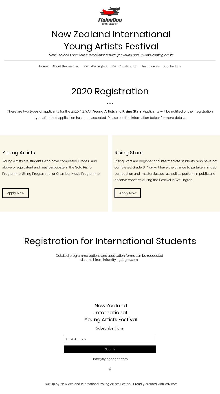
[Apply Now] (15, 193)
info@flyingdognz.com (120, 260)
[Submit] (110, 349)
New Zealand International (111, 34)
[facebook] (110, 369)
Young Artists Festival (111, 46)
